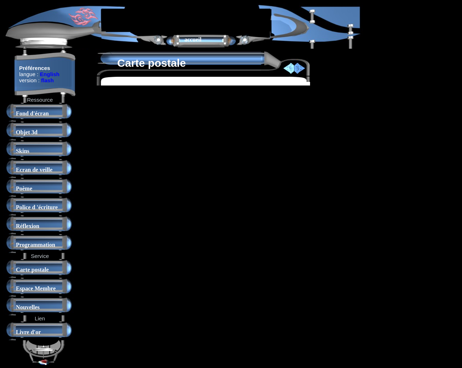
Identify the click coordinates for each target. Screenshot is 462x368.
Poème (24, 188)
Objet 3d (27, 132)
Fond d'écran (32, 113)
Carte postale (32, 270)
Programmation (35, 245)
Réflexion (27, 226)
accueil (192, 39)
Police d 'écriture (37, 207)
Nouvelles (28, 307)
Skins (22, 151)
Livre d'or (28, 332)
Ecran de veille (34, 170)
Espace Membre (36, 288)
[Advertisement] (185, 19)
